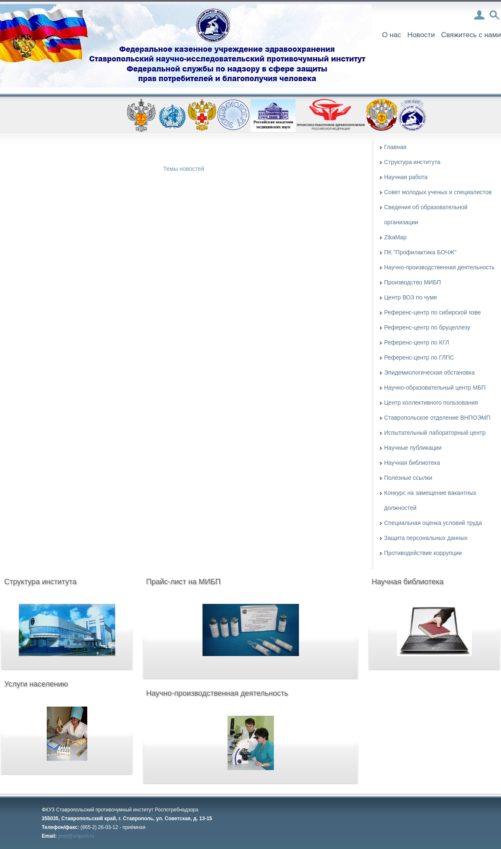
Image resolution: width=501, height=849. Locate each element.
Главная (395, 147)
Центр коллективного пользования (431, 402)
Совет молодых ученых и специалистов (438, 192)
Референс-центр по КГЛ (416, 342)
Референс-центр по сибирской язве (432, 312)
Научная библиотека (412, 462)
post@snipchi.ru (76, 836)
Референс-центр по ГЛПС (419, 357)
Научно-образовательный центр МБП (435, 387)
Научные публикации (413, 447)
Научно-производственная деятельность (439, 267)
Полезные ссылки (408, 477)
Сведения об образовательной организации (426, 215)
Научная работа (406, 177)
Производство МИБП (412, 282)
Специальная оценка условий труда (433, 523)
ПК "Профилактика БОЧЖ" (420, 252)
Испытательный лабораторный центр (435, 432)
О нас (391, 35)
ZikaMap (395, 237)
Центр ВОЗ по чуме (410, 297)
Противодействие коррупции (423, 553)
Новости (421, 35)
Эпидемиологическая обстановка (429, 372)
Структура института (412, 162)
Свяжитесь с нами (471, 35)
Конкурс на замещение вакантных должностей (430, 500)
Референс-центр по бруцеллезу (427, 327)
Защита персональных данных (426, 538)
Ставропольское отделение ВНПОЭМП (437, 417)
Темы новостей (184, 168)
